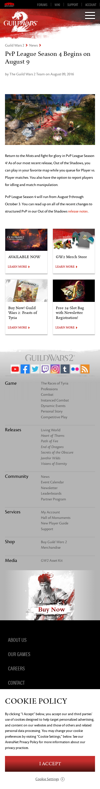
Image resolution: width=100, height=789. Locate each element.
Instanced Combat (55, 400)
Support (72, 4)
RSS (85, 368)
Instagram (55, 368)
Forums (42, 4)
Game (11, 383)
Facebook (25, 368)
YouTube (15, 368)
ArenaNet (9, 4)
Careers (16, 668)
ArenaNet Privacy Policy (21, 742)
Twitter (35, 368)
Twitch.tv (45, 368)
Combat (47, 394)
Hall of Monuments (55, 518)
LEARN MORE (17, 266)
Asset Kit (52, 560)
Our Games (19, 654)
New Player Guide (54, 523)
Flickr (75, 368)
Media (11, 560)
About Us (17, 639)
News (33, 45)
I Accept (50, 764)
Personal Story (52, 411)
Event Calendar (52, 482)
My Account (50, 512)
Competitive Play (54, 417)
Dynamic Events (53, 406)
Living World (50, 430)
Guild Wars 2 (14, 45)
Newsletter (49, 488)
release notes (78, 211)
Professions (49, 389)
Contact (16, 682)
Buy (54, 542)
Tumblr (65, 368)
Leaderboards (51, 493)
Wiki (57, 4)
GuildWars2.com (20, 21)
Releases (13, 430)
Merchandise (51, 547)
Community (16, 476)
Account (90, 4)
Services (12, 512)
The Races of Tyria (54, 383)
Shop (10, 541)
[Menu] (90, 16)
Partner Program (53, 499)
